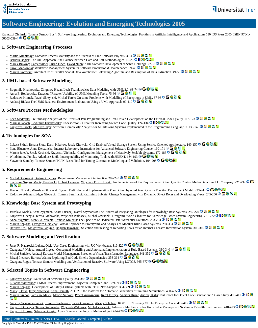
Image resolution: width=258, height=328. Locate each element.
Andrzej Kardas (42, 253)
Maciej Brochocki (45, 182)
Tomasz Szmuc (38, 34)
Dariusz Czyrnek (45, 178)
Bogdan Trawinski (67, 228)
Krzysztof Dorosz (21, 311)
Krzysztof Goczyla (22, 216)
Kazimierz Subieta (95, 194)
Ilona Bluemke (19, 148)
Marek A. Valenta (42, 220)
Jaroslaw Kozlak (20, 212)
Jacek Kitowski (77, 144)
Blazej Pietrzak (19, 257)
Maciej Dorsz (18, 291)
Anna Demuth (60, 291)
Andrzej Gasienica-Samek (26, 303)
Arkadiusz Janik (48, 156)
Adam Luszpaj (63, 212)
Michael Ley (56, 323)
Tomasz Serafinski (70, 194)
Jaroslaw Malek (41, 295)
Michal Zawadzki (99, 216)
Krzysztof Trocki (21, 127)
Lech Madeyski (20, 119)
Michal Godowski (21, 178)
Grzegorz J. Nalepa (44, 224)
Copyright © (8, 323)
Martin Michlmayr (22, 56)
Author (107, 319)
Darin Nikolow (56, 144)
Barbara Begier (19, 60)
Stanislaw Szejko (21, 182)
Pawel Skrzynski (45, 97)
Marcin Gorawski (21, 72)
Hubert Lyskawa (68, 182)
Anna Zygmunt (42, 212)
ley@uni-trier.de (73, 323)
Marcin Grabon (19, 295)
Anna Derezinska (41, 148)
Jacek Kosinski (39, 152)
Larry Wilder (39, 64)
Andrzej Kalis (149, 295)
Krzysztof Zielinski (14, 34)
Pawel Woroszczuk (87, 295)
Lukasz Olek (43, 245)
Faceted (81, 319)
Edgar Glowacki (45, 194)
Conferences (20, 319)
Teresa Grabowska (47, 216)
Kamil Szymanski (85, 212)
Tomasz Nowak (20, 190)
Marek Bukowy (20, 64)
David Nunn (75, 64)
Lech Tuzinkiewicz (75, 89)
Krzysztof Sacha (20, 279)
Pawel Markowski (21, 68)
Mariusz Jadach (20, 123)
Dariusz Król (18, 228)
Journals (36, 319)
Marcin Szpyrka (20, 224)
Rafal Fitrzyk (109, 295)
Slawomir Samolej (22, 160)
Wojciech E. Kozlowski (96, 182)
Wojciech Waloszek (73, 216)
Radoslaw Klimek (21, 97)
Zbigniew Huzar (51, 89)
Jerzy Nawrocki (39, 291)
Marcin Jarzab (19, 152)
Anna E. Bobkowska (23, 93)
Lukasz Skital (18, 144)
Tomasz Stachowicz (58, 303)
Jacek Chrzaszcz (82, 303)
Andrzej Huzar (129, 295)
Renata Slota (37, 144)
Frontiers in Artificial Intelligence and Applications (172, 34)
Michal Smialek (20, 253)
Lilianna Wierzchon (22, 283)
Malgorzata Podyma (41, 228)
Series (48, 319)
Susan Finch (57, 64)
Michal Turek (66, 97)
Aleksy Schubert (105, 303)
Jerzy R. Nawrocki (22, 245)
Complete (94, 319)
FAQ (57, 319)
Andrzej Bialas (19, 101)
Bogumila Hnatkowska (24, 89)
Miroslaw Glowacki (44, 190)
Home (6, 319)
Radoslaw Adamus (22, 194)
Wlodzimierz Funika (23, 156)
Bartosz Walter (40, 257)
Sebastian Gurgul (45, 311)
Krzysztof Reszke (49, 93)
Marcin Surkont (63, 295)
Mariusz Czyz (42, 127)
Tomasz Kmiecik (66, 220)
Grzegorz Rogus (20, 261)
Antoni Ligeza (45, 249)
